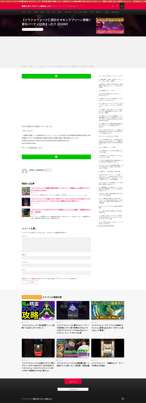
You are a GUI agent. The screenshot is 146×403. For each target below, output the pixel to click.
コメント (24, 236)
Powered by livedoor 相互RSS (105, 226)
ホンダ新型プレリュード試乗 (108, 147)
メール (24, 262)
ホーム (24, 12)
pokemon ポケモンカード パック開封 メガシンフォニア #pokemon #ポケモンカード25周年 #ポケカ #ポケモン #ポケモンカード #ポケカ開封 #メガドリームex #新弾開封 (111, 177)
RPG (48, 12)
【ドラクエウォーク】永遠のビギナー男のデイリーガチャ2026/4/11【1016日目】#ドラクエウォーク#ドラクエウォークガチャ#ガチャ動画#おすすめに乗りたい (38, 367)
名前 (24, 254)
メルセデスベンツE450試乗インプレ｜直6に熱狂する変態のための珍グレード (111, 183)
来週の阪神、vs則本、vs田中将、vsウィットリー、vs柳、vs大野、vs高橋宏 (111, 80)
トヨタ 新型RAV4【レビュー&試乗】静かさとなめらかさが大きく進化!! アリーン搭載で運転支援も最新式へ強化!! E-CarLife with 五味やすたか (111, 142)
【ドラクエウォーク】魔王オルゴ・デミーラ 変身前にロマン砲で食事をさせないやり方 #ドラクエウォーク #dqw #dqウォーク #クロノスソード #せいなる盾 (73, 329)
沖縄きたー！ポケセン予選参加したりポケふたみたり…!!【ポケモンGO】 (111, 99)
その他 (106, 12)
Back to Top (73, 381)
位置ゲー (98, 12)
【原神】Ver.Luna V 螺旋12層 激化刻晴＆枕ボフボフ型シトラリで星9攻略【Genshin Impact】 (110, 125)
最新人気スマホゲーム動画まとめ (42, 399)
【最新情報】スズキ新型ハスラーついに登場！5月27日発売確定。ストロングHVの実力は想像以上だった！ (111, 189)
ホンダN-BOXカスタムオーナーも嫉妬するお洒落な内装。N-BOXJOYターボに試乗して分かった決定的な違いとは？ (110, 131)
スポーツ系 (67, 12)
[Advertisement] (73, 51)
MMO (42, 12)
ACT (30, 12)
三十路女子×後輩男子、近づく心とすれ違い (112, 76)
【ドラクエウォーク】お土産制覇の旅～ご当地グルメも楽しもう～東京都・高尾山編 (73, 364)
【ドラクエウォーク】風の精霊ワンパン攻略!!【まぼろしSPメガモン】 (38, 326)
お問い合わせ (115, 12)
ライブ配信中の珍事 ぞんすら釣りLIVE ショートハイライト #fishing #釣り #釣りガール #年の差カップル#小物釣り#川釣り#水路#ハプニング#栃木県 (111, 201)
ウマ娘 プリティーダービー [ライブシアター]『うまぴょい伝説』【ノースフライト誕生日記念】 (111, 105)
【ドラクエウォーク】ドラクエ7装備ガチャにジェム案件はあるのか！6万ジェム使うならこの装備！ (107, 327)
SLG (54, 12)
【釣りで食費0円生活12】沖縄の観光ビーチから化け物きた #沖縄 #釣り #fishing (111, 161)
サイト (24, 269)
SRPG (59, 12)
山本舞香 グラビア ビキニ (107, 90)
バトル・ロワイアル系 (80, 12)
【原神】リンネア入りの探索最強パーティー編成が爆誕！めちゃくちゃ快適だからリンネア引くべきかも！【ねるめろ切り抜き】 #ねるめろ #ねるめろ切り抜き (111, 118)
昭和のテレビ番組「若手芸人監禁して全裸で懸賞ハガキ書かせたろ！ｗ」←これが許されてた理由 (111, 85)
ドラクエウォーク (36, 29)
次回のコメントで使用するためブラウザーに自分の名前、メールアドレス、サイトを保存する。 (50, 278)
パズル (91, 12)
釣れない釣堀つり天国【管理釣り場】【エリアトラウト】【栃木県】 (111, 194)
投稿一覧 (47, 170)
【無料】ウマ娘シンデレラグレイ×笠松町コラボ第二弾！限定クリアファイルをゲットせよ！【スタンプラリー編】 (111, 217)
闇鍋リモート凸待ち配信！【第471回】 (111, 171)
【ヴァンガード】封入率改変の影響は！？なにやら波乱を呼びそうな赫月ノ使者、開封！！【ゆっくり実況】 (111, 166)
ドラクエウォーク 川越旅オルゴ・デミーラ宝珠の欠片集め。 (107, 364)
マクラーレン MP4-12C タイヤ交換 (109, 136)
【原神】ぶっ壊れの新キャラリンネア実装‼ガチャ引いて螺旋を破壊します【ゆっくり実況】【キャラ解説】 (111, 111)
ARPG (36, 12)
